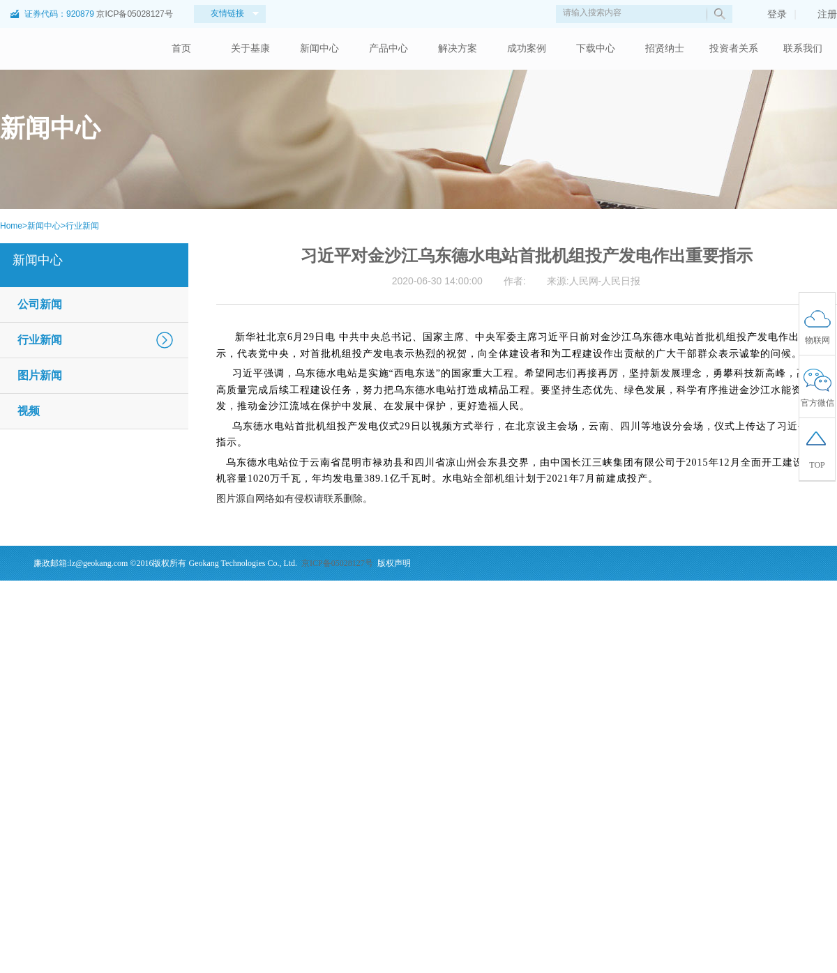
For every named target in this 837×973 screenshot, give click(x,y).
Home (11, 226)
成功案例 (526, 48)
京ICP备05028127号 (134, 14)
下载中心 (595, 48)
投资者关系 (733, 48)
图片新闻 (39, 375)
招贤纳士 (664, 48)
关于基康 (250, 48)
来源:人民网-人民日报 (594, 280)
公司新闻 (39, 304)
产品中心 (388, 48)
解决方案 (457, 48)
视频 (28, 411)
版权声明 (394, 563)
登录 (770, 14)
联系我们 (802, 48)
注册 (820, 14)
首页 (181, 48)
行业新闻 (82, 226)
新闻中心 (319, 48)
